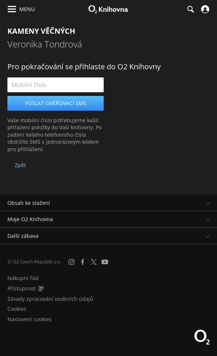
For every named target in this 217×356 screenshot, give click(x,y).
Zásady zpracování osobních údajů (50, 298)
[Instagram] (71, 261)
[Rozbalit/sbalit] (207, 203)
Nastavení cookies (29, 319)
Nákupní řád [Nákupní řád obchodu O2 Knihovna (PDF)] (23, 278)
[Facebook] (82, 261)
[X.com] (93, 261)
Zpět (20, 165)
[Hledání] (190, 9)
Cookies (16, 308)
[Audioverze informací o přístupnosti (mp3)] (41, 288)
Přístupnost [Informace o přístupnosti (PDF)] (21, 288)
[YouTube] (104, 261)
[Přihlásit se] (204, 9)
